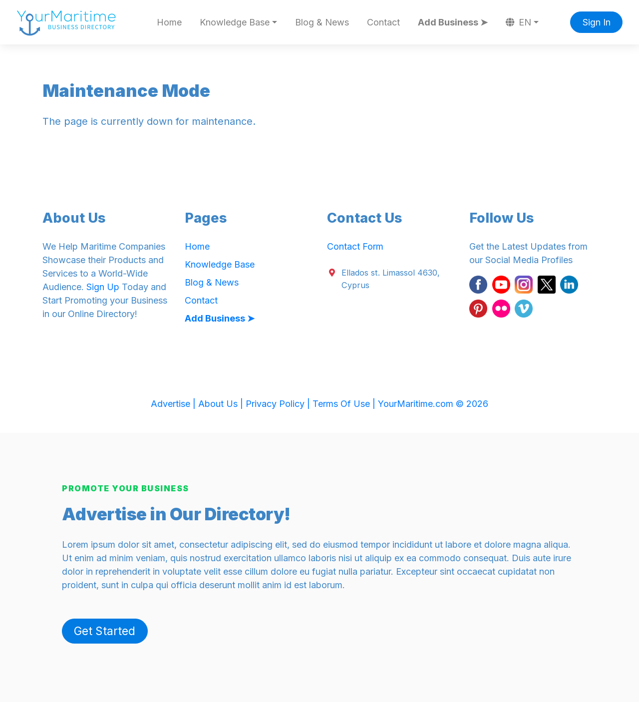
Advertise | (174, 403)
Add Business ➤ (453, 22)
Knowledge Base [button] (235, 22)
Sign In (597, 22)
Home (169, 22)
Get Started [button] (104, 631)
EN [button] (519, 22)
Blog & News (322, 22)
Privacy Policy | (279, 403)
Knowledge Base (220, 264)
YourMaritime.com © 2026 (433, 403)
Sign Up (102, 287)
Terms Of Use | (345, 403)
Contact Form (355, 246)
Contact (383, 22)
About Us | (222, 403)
